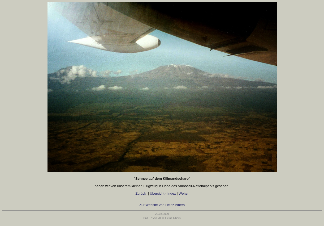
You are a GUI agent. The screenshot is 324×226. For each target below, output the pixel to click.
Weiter (185, 193)
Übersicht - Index (163, 193)
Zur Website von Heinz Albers (162, 205)
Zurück (141, 193)
